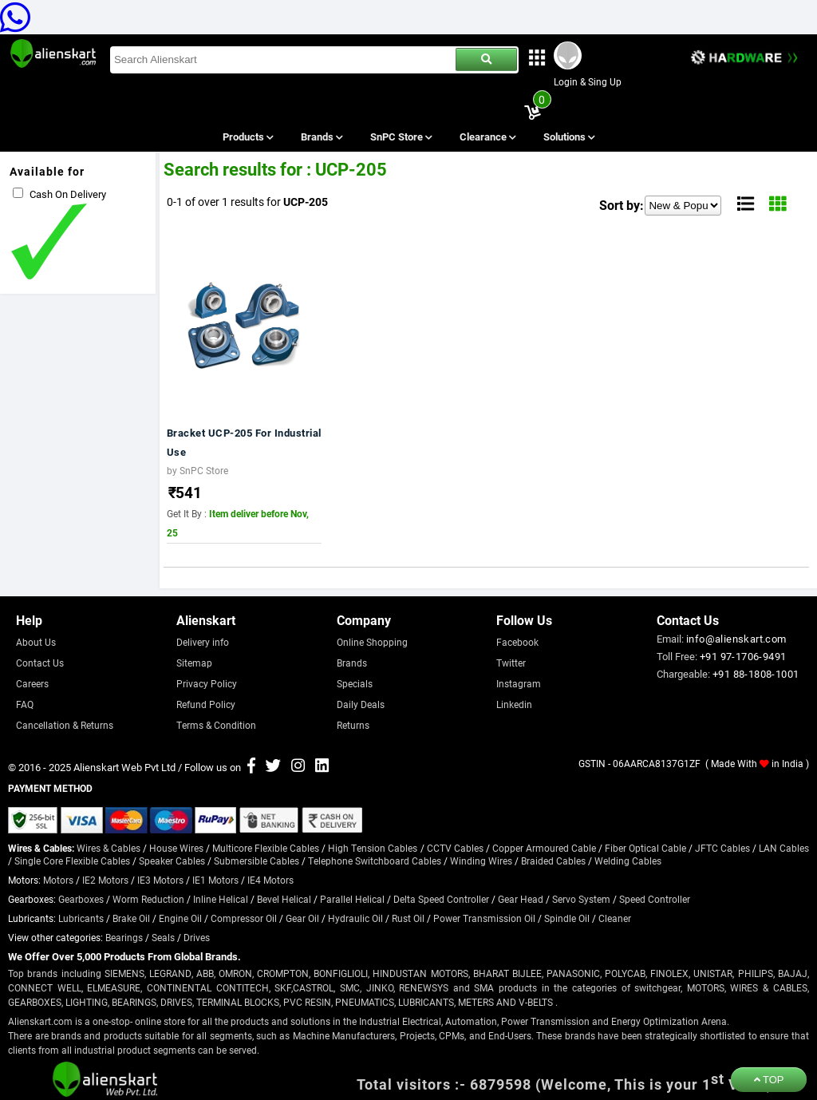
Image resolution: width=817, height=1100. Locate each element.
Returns (353, 724)
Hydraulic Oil (355, 918)
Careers (32, 683)
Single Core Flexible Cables (72, 860)
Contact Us (40, 662)
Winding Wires (481, 860)
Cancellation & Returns (64, 724)
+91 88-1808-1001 (755, 674)
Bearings (124, 937)
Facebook (517, 641)
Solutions (568, 136)
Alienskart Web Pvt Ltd (124, 767)
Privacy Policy (206, 683)
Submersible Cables (256, 860)
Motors (58, 879)
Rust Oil (408, 918)
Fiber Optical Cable (645, 847)
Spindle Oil (567, 918)
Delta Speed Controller (441, 898)
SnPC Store (401, 136)
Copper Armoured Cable (544, 847)
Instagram (518, 683)
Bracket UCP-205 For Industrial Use (244, 442)
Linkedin (514, 704)
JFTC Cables (722, 847)
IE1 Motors (215, 879)
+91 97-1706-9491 (743, 656)
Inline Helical (220, 898)
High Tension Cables (372, 847)
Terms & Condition (216, 724)
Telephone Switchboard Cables (374, 860)
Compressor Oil (244, 918)
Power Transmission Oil (484, 918)
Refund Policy (205, 704)
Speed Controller (654, 898)
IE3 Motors (160, 879)
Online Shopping (372, 641)
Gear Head (520, 898)
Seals (163, 937)
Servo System (581, 898)
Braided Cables (553, 860)
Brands (320, 136)
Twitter (511, 662)
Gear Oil (302, 918)
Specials (355, 683)
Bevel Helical (284, 898)
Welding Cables (627, 860)
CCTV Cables (455, 847)
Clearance (487, 136)
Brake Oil (131, 918)
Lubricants (81, 918)
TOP (769, 1080)
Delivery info (202, 641)
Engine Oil (180, 918)
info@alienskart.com (736, 638)
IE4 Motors (270, 879)
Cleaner (614, 918)
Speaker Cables (172, 860)
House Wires (176, 847)
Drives (197, 937)
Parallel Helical (352, 898)
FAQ (25, 704)
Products (247, 136)
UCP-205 (305, 201)
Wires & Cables (108, 847)
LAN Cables (784, 847)
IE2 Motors (105, 879)
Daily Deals (361, 704)
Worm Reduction (148, 898)
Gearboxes (81, 898)
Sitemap (194, 662)
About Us (36, 641)
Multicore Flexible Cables (265, 847)
